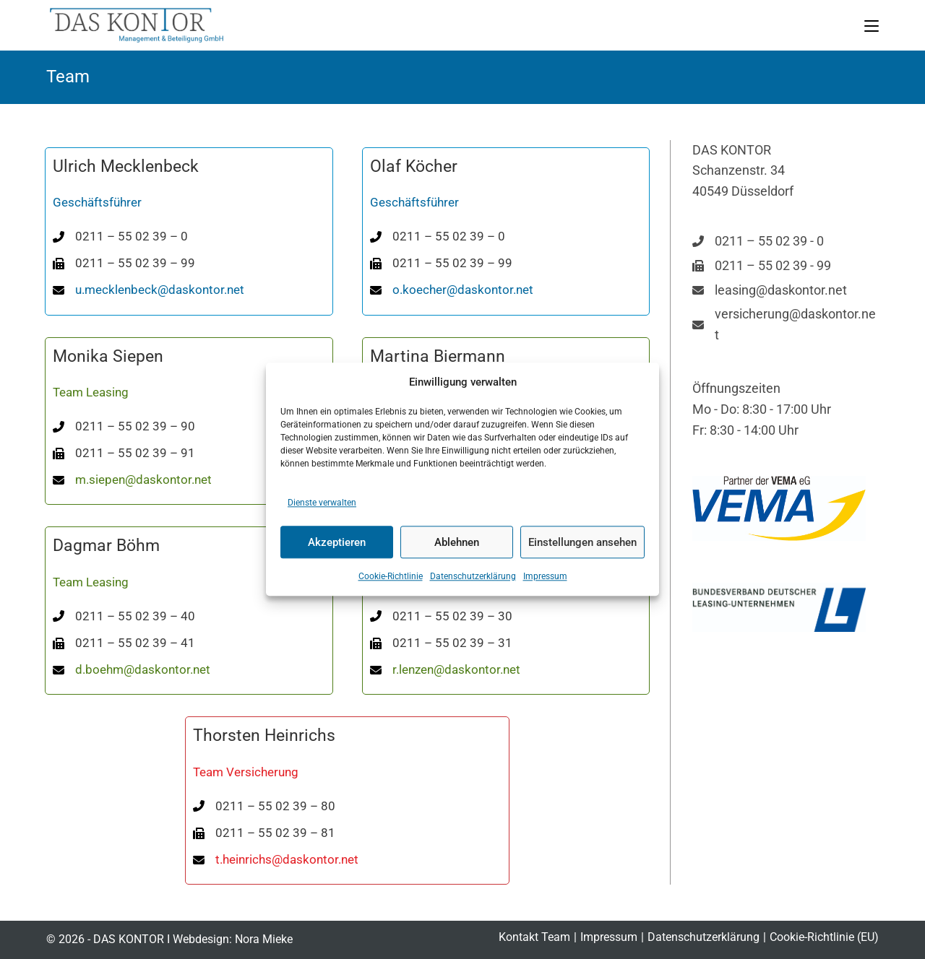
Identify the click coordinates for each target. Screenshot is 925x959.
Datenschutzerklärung (473, 577)
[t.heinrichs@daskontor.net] (275, 859)
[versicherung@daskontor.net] (785, 325)
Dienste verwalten (322, 503)
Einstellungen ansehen (582, 542)
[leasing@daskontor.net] (769, 290)
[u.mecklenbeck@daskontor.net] (148, 290)
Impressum (545, 577)
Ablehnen (456, 542)
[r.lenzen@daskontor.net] (445, 670)
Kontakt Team (534, 937)
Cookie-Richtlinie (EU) (824, 937)
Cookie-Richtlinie (390, 577)
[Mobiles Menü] (871, 25)
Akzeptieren (337, 542)
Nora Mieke (264, 939)
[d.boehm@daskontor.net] (131, 670)
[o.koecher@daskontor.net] (451, 290)
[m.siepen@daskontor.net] (132, 480)
